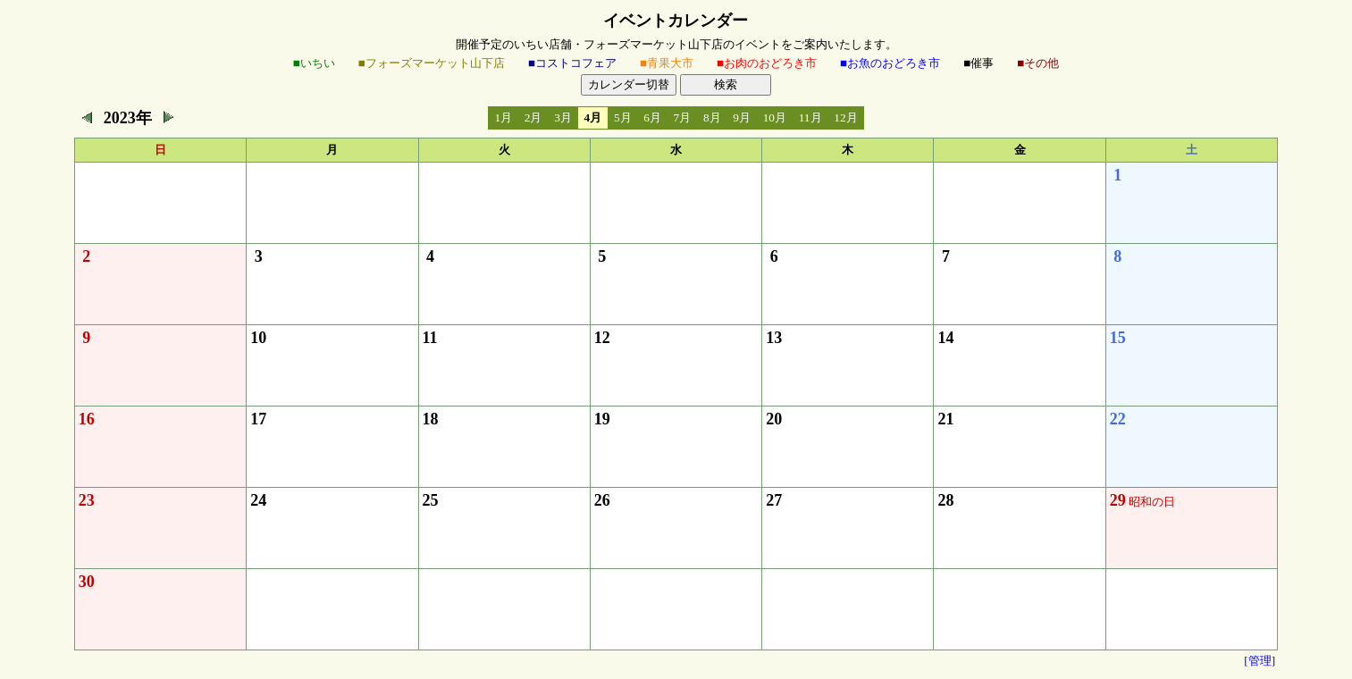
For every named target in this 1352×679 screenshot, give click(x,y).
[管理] (1259, 660)
